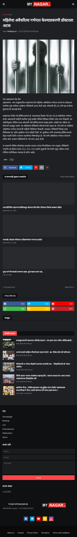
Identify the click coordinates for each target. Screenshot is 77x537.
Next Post (69, 287)
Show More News (67, 177)
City (10, 14)
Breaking (5, 421)
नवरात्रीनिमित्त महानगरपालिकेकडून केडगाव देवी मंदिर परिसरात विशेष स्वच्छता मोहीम (32, 207)
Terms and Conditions (61, 533)
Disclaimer (45, 533)
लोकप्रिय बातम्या (10, 333)
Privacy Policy (32, 533)
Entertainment (8, 429)
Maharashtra (7, 433)
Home (5, 14)
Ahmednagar (7, 417)
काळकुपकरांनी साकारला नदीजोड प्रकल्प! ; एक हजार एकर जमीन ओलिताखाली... (44, 340)
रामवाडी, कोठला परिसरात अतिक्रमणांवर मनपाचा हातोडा (22, 239)
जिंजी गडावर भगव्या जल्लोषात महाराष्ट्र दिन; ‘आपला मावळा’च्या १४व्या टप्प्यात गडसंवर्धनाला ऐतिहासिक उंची (43, 377)
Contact (21, 533)
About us (10, 533)
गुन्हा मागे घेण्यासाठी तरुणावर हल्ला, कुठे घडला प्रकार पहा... (23, 272)
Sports (5, 437)
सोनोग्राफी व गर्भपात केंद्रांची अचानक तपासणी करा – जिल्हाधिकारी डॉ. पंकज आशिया (43, 365)
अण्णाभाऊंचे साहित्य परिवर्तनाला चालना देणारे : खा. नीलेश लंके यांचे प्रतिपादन (43, 352)
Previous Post (9, 287)
